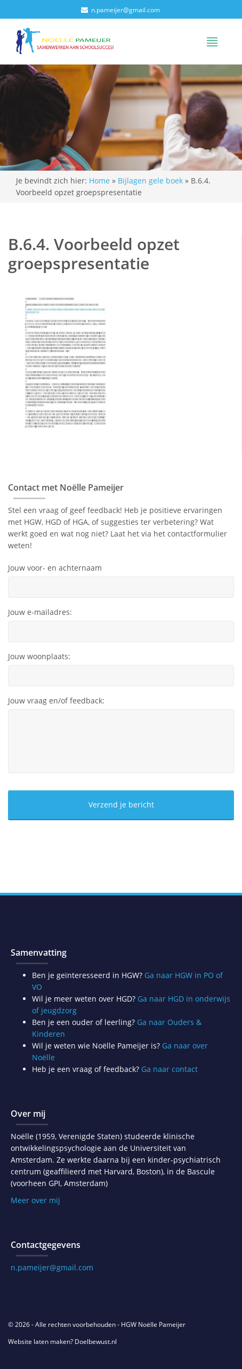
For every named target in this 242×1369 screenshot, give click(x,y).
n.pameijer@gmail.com (125, 9)
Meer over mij (35, 1200)
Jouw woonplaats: (39, 656)
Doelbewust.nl (96, 1341)
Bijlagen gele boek (150, 180)
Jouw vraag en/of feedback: (56, 701)
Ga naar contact (169, 1069)
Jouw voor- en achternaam (55, 568)
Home (99, 180)
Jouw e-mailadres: (40, 612)
